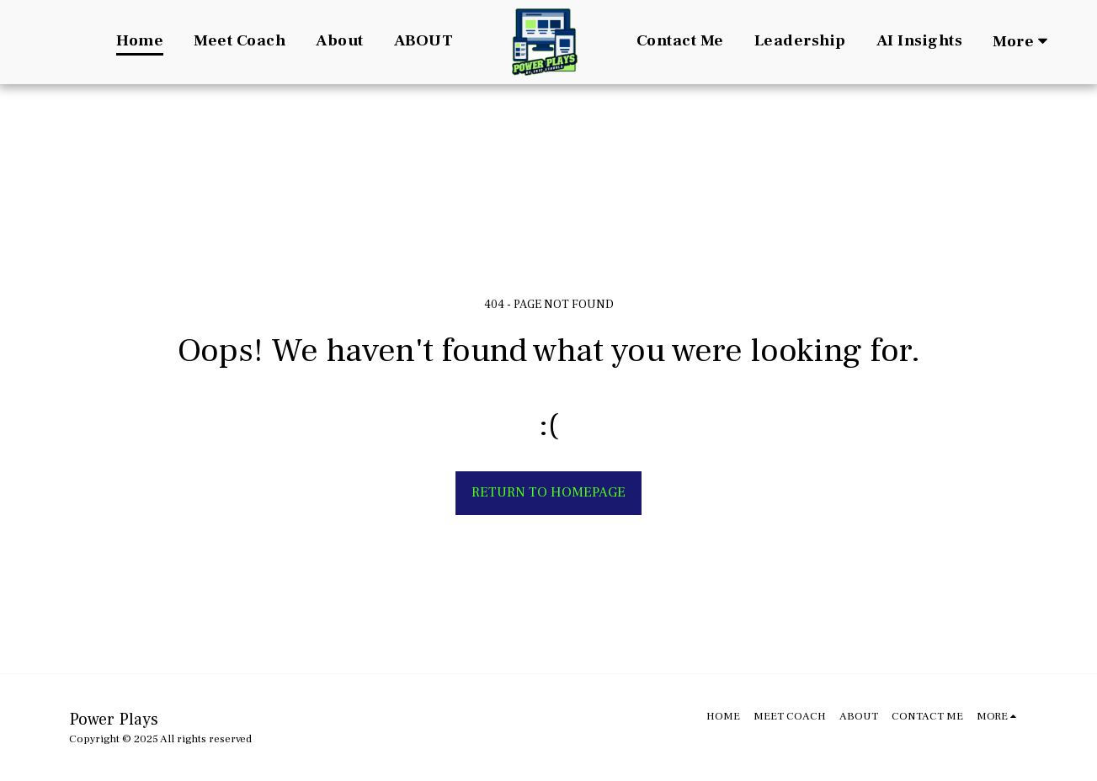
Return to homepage (548, 492)
